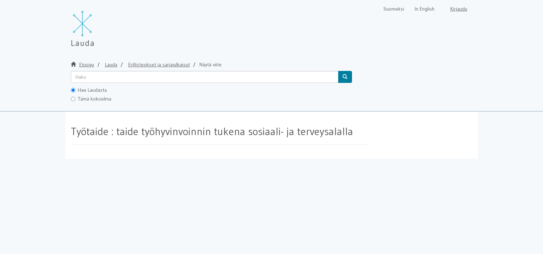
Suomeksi (393, 9)
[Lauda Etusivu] (97, 24)
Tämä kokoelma (91, 99)
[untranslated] (204, 77)
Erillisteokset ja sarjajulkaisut (159, 64)
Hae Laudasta (89, 90)
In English (424, 9)
